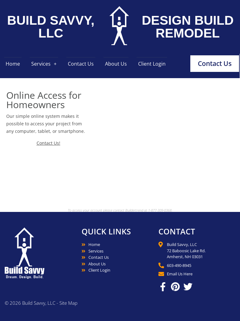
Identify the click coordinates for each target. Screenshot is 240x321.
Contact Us (81, 63)
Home (13, 63)
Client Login (152, 63)
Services (41, 63)
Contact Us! (48, 143)
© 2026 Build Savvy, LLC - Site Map (41, 303)
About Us (116, 63)
